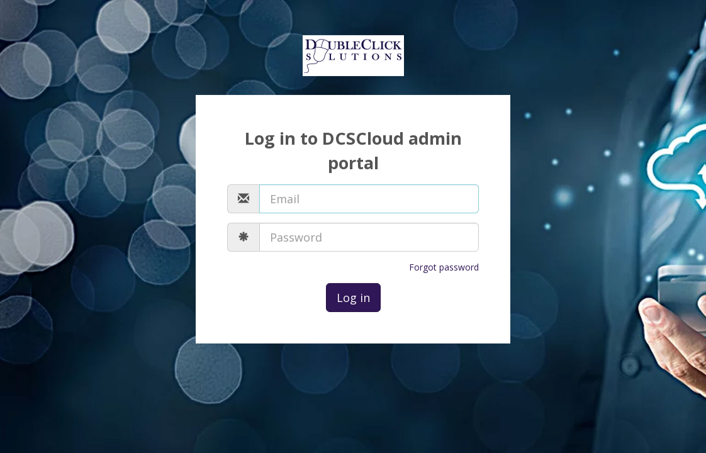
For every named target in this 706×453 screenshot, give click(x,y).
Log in (353, 297)
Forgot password (444, 267)
